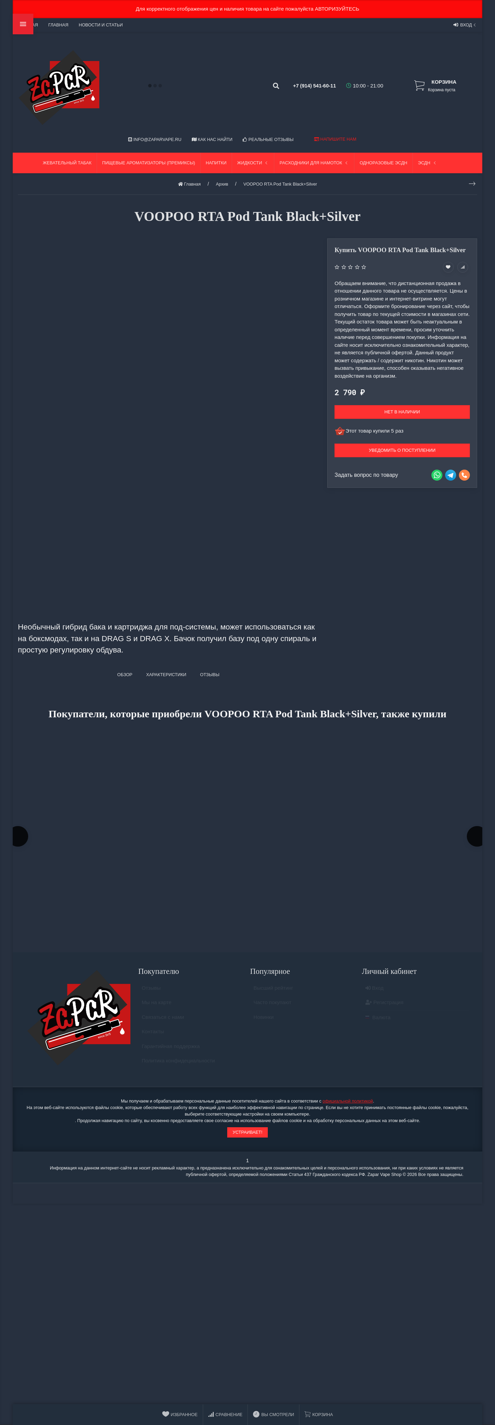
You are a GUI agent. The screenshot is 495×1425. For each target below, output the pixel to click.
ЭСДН (427, 162)
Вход (465, 24)
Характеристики (166, 674)
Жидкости (253, 162)
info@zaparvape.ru (154, 139)
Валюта (377, 1022)
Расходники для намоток (314, 162)
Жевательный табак (67, 162)
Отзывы (151, 993)
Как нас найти (212, 139)
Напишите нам (335, 139)
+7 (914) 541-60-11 (308, 85)
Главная (58, 24)
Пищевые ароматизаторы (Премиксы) (148, 162)
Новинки (264, 1022)
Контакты (153, 1037)
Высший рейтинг (273, 993)
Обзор (124, 674)
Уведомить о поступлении (402, 450)
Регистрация (384, 1008)
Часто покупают (273, 1008)
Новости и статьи (101, 24)
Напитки (216, 162)
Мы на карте (157, 1008)
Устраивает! (247, 1134)
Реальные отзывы (268, 139)
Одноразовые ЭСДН (383, 162)
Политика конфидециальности (178, 1066)
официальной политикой (347, 1103)
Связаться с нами (163, 1022)
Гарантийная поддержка (171, 1051)
